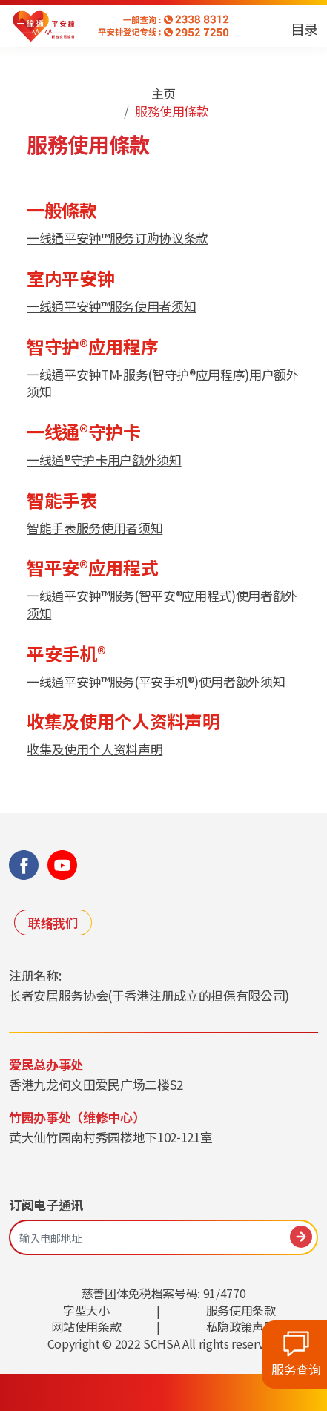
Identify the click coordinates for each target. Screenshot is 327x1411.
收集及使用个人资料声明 (94, 749)
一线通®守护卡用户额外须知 (104, 459)
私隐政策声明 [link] (241, 1326)
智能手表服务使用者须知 (94, 528)
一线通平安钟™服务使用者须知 (111, 306)
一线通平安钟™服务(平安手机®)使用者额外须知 (156, 681)
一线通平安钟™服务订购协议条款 (117, 237)
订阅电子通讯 (46, 1205)
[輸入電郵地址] (163, 1237)
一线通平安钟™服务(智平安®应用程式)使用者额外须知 (162, 604)
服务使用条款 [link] (241, 1310)
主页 (163, 93)
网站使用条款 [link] (86, 1326)
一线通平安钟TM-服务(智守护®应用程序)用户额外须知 (163, 383)
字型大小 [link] (86, 1310)
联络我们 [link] (53, 922)
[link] (44, 26)
